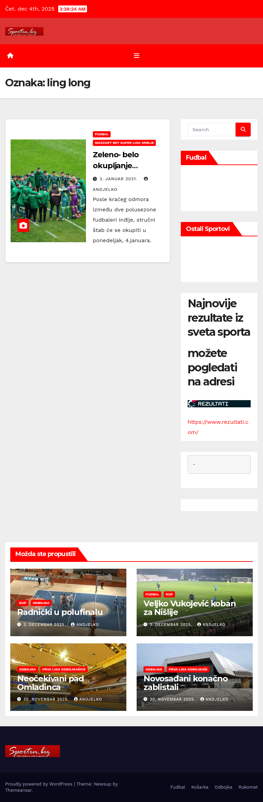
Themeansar (18, 790)
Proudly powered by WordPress (39, 784)
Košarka (200, 787)
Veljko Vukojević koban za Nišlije (189, 608)
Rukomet (248, 787)
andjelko (85, 624)
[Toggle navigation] (136, 56)
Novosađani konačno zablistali (185, 683)
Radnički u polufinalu (60, 612)
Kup (22, 603)
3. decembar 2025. (45, 624)
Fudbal (102, 134)
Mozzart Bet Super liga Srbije (124, 143)
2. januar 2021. (119, 178)
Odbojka (41, 603)
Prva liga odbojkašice (64, 669)
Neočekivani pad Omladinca (50, 683)
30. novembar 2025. (47, 699)
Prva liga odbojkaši (188, 669)
